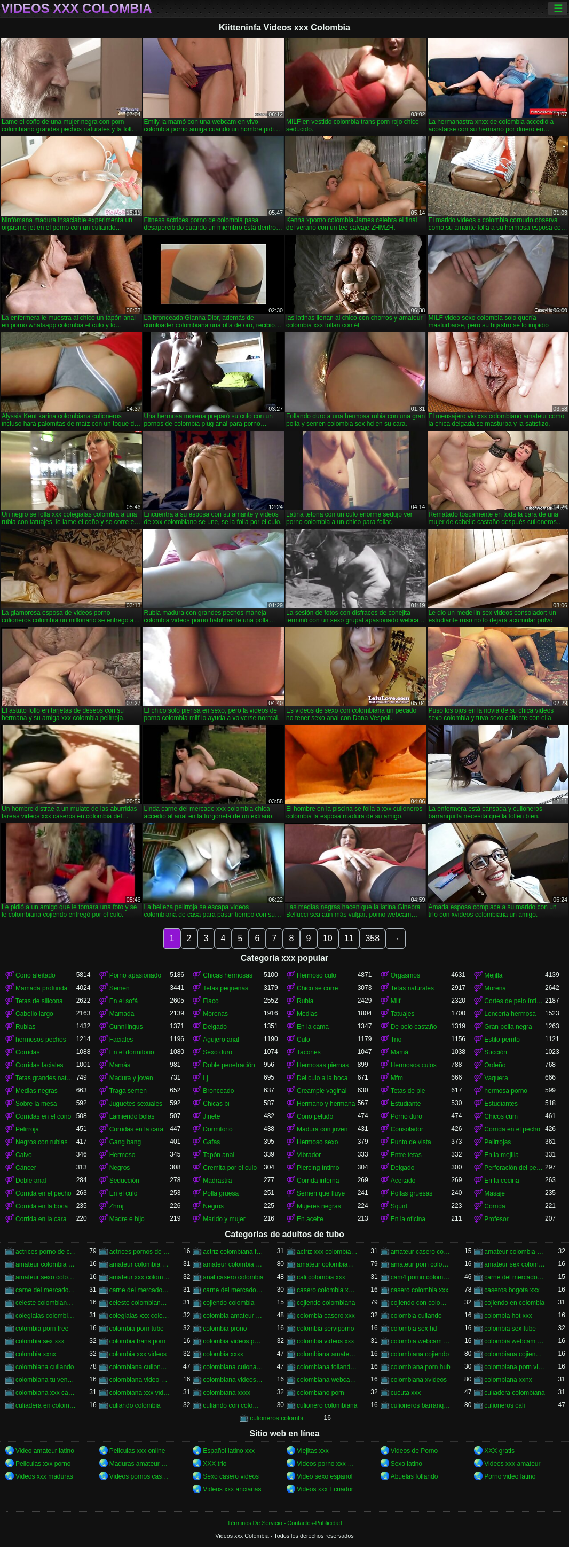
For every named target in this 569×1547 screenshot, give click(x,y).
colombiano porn (320, 1392)
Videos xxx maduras (44, 1476)
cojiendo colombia (228, 1303)
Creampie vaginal (321, 1091)
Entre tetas (406, 1155)
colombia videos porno (233, 1341)
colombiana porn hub (421, 1367)
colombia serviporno (325, 1328)
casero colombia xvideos (327, 1290)
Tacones (309, 1052)
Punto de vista (411, 1142)
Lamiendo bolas (132, 1116)
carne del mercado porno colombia (139, 1290)
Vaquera (496, 1078)
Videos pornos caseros (139, 1476)
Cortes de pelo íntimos (514, 1001)
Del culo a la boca (322, 1078)
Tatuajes (403, 1014)
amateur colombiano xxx (327, 1264)
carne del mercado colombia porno (514, 1277)
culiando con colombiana (233, 1405)
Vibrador (309, 1155)
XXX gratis (499, 1451)
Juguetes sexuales (135, 1103)
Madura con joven (322, 1129)
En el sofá (123, 1001)
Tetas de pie (408, 1091)
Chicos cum (501, 1116)
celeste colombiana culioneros (45, 1303)
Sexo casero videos (231, 1476)
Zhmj (116, 1206)
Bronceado (218, 1091)
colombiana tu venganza (45, 1380)
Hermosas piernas (323, 1065)
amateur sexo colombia (45, 1277)
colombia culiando (416, 1315)
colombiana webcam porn (327, 1380)
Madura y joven (131, 1078)
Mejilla (493, 975)
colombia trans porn (137, 1341)
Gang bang (125, 1142)
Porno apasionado (135, 975)
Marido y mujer (224, 1219)
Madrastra (217, 1180)
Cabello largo (34, 1014)
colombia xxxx (223, 1354)
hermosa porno (505, 1091)
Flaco (210, 1001)
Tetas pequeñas (225, 988)
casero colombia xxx (420, 1290)
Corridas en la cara (136, 1129)
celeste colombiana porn (139, 1303)
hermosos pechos (40, 1039)
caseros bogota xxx (511, 1290)
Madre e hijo (127, 1219)
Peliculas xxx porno (42, 1463)
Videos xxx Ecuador (325, 1489)
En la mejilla (501, 1155)
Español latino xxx (229, 1451)
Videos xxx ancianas (232, 1489)
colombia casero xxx (326, 1315)
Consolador (407, 1129)
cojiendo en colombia (514, 1303)
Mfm (397, 1078)
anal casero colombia (233, 1277)
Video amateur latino (44, 1451)
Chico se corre (317, 988)
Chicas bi (216, 1103)
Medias (307, 1014)
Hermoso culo (316, 975)
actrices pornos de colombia (139, 1251)
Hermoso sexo (317, 1142)
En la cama (313, 1026)
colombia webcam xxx (514, 1341)
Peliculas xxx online (137, 1451)
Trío (396, 1039)
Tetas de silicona (39, 1001)
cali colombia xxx (321, 1277)
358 (372, 938)
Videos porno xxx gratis (327, 1463)
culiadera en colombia (45, 1405)
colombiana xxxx (226, 1392)
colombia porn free (41, 1328)
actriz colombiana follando (233, 1251)
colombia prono (225, 1328)
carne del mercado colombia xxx (45, 1290)
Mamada (122, 1014)
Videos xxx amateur (512, 1463)
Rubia (305, 1001)
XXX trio (214, 1463)
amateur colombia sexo (139, 1264)
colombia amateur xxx (233, 1315)
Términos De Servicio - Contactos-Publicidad (284, 1523)
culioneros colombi (276, 1418)
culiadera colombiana (514, 1392)
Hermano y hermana (326, 1103)
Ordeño (494, 1065)
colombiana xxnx (508, 1380)
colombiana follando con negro (327, 1367)
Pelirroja (27, 1129)
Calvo (23, 1155)
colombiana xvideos (419, 1380)
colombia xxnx (35, 1354)
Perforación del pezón (514, 1167)
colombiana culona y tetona (233, 1367)
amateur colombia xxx (233, 1264)
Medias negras (36, 1091)
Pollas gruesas (412, 1193)
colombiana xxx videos (139, 1392)
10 (328, 938)
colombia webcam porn (421, 1341)
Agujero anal (221, 1039)
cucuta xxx (406, 1392)
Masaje (494, 1193)
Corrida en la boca (41, 1206)
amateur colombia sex (45, 1264)
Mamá (399, 1052)
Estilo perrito (502, 1039)
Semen (119, 988)
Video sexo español (325, 1476)
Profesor (496, 1219)
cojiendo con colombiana (421, 1303)
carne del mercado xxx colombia (233, 1290)
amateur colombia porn (514, 1251)
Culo (303, 1039)
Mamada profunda (41, 988)
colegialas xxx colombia (139, 1315)
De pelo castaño (414, 1026)
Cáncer (25, 1167)
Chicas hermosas (227, 975)
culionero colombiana (327, 1405)
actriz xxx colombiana (327, 1251)
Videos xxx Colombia (76, 8)
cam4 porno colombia (421, 1277)
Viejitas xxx (313, 1451)
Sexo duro (217, 1052)
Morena (495, 988)
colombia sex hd (414, 1328)
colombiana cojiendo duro (514, 1354)
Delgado (215, 1026)
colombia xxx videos (138, 1354)
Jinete (211, 1116)
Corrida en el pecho (512, 1129)
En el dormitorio (131, 1052)
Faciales (121, 1039)
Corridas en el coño (43, 1116)
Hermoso (122, 1155)
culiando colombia (135, 1405)
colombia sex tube (510, 1328)
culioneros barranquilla (421, 1405)
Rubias (25, 1026)
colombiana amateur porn (327, 1354)
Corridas (27, 1052)
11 (349, 938)
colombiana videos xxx (233, 1380)
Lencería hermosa (510, 1014)
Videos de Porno (414, 1451)
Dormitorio (217, 1129)
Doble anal (30, 1180)
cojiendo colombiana (326, 1303)
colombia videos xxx (325, 1341)
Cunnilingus (126, 1026)
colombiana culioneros (139, 1367)
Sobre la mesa (36, 1103)
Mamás (119, 1065)
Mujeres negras (319, 1206)
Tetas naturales (412, 988)
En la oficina (408, 1219)
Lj (205, 1078)
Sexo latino (406, 1463)
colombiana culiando (44, 1367)
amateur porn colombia (421, 1264)
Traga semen (128, 1091)
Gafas (211, 1142)
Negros (119, 1167)
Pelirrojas (497, 1142)
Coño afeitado (35, 975)
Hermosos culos (414, 1065)
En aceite (310, 1219)
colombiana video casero (139, 1380)
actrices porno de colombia (45, 1251)
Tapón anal (218, 1155)
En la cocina (501, 1180)
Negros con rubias (41, 1142)
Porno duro (406, 1116)
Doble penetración (229, 1065)
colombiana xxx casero (45, 1392)
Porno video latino (509, 1476)
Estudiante (406, 1103)
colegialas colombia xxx (45, 1315)
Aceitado (403, 1180)
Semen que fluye (321, 1193)
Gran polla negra (508, 1026)
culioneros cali (504, 1405)
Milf (396, 1001)
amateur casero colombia (421, 1251)
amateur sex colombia (514, 1264)
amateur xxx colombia (139, 1277)
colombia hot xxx (508, 1315)
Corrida (494, 1206)
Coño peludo (315, 1116)
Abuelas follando (414, 1476)
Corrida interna (318, 1180)
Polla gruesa (221, 1193)
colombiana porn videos (514, 1367)
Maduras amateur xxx (139, 1463)
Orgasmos (405, 975)
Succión (495, 1052)
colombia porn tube (136, 1328)
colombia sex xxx (39, 1341)
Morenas (215, 1014)
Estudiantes (501, 1103)
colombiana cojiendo (420, 1354)
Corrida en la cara (40, 1219)
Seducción (124, 1180)
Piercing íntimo (318, 1167)
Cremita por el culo (230, 1167)
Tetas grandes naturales (45, 1078)
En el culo (123, 1193)
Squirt (399, 1206)
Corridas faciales (39, 1065)
